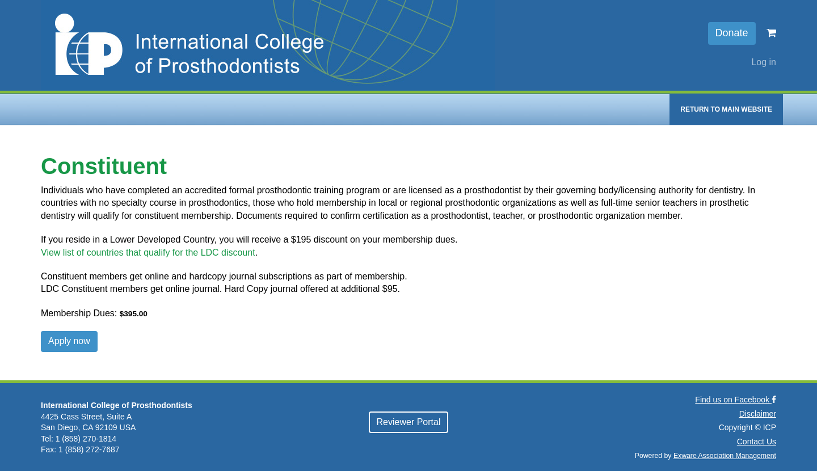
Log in (763, 62)
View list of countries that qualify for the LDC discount (148, 252)
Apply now (69, 341)
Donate (731, 33)
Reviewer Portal (409, 422)
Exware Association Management (724, 456)
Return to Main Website (726, 109)
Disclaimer (757, 413)
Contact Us (756, 441)
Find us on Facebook (735, 399)
